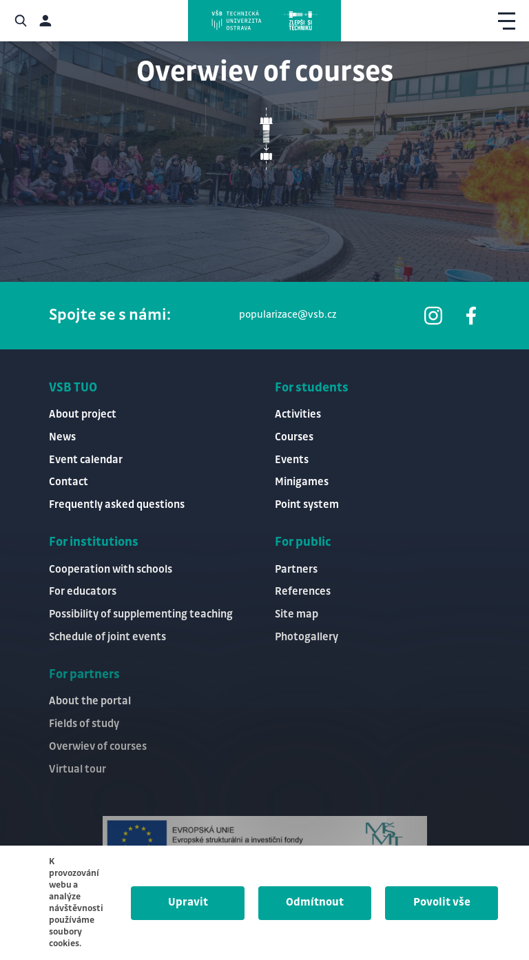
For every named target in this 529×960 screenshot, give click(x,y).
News (62, 437)
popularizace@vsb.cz (287, 314)
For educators (82, 592)
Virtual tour (77, 769)
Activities (298, 414)
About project (82, 414)
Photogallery (306, 637)
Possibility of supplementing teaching (141, 614)
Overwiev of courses (98, 747)
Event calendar (86, 460)
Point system (307, 505)
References (303, 592)
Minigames (302, 482)
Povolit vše (441, 902)
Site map (296, 614)
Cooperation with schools (110, 569)
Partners (296, 569)
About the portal (90, 701)
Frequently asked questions (117, 505)
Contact (68, 482)
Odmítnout (315, 902)
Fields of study (84, 724)
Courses (294, 437)
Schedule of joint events (107, 637)
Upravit (188, 902)
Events (292, 460)
